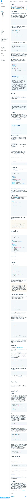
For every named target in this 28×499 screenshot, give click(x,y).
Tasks (2, 11)
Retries (2, 13)
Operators (3, 16)
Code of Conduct (3, 60)
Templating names (3, 41)
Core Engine (11, 1)
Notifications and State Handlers (4, 38)
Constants (3, 15)
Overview (3, 12)
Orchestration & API (15, 1)
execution (23, 490)
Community (2, 59)
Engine (2, 33)
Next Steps (12, 496)
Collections (3, 17)
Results (2, 40)
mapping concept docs (20, 347)
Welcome (2, 3)
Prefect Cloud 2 (13, 7)
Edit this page (12, 493)
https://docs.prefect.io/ (19, 8)
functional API (17, 197)
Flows (2, 30)
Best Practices (2, 46)
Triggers (2, 14)
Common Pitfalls (3, 47)
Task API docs (12, 57)
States (2, 32)
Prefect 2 (18, 6)
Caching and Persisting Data (4, 39)
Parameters (2, 31)
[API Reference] (21, 1)
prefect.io (26, 1)
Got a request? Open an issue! (5, 497)
